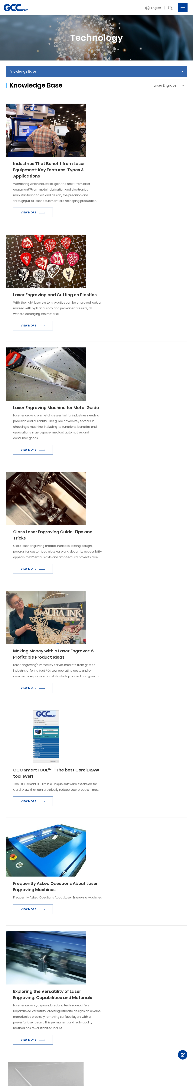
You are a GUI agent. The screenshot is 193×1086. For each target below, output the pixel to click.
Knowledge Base (121, 989)
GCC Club (159, 1037)
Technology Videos (122, 995)
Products (73, 982)
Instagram (96, 1077)
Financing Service (165, 1055)
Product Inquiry (163, 1000)
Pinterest (107, 1077)
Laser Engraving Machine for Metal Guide (133, 251)
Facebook (84, 1077)
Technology (119, 982)
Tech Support (118, 1020)
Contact (160, 982)
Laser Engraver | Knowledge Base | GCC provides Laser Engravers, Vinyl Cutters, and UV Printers (16, 7)
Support (116, 1013)
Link (156, 1024)
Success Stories (47, 1055)
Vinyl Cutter (74, 989)
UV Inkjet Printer (77, 1012)
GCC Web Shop (163, 1043)
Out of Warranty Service (126, 1037)
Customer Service (165, 989)
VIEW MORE (110, 159)
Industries (42, 1037)
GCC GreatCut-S (164, 1049)
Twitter (142, 1077)
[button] (153, 8)
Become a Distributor (168, 995)
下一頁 (122, 944)
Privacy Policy (178, 1075)
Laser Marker (74, 1006)
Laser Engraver (76, 995)
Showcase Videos (48, 1049)
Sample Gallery (46, 1043)
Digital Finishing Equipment (84, 1017)
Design (56, 1078)
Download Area (120, 1026)
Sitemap (181, 1080)
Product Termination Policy (128, 1032)
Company (44, 982)
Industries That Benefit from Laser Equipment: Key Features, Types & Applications (126, 117)
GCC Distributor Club (167, 1032)
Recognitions (45, 1000)
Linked (119, 1077)
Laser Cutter (74, 1000)
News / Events (46, 1017)
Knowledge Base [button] (22, 71)
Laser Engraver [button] (166, 85)
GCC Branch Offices (167, 1012)
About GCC (43, 989)
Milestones (43, 995)
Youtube (131, 1077)
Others (157, 1006)
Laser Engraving (120, 1000)
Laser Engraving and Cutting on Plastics (132, 188)
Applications (46, 1030)
